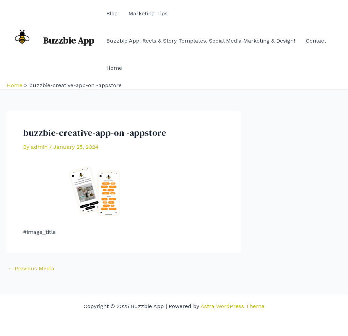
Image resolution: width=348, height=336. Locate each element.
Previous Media (30, 268)
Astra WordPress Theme (232, 306)
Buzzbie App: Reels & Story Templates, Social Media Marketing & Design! (200, 40)
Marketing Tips (148, 13)
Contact (316, 40)
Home (114, 68)
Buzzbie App (68, 40)
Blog (112, 13)
